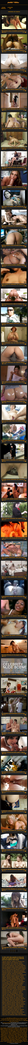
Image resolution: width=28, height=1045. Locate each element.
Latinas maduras (11, 1037)
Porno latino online (23, 1033)
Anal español (12, 1039)
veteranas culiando (10, 976)
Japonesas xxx (18, 1039)
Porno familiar (16, 1029)
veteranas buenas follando (19, 972)
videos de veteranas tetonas (8, 1004)
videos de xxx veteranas (9, 1005)
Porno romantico (18, 1035)
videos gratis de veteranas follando (15, 1006)
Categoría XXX (10, 8)
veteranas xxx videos (17, 992)
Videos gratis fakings (5, 1039)
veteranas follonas (13, 985)
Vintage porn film (18, 1019)
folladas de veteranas (17, 961)
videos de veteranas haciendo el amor (15, 1002)
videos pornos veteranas (17, 1013)
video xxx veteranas (18, 996)
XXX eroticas (24, 1035)
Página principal (3, 8)
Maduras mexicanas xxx (9, 1028)
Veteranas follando (14, 2)
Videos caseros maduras (14, 1033)
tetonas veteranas (19, 966)
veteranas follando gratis (8, 984)
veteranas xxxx (5, 993)
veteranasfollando (14, 993)
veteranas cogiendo (6, 973)
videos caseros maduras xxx (8, 997)
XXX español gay (11, 1030)
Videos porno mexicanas (22, 1032)
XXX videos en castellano (11, 1032)
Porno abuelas (3, 1027)
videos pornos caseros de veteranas (10, 1010)
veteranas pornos (21, 988)
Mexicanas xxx (22, 1029)
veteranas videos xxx (7, 990)
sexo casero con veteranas (17, 964)
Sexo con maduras (10, 1027)
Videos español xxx (23, 1028)
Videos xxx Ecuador (8, 1041)
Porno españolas (4, 1037)
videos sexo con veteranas (8, 1014)
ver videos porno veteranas (18, 970)
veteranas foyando (12, 986)
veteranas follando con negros (16, 982)
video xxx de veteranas (7, 996)
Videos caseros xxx (4, 1034)
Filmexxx (16, 1020)
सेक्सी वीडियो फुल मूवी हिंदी (10, 1018)
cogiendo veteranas (6, 961)
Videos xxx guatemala (19, 1037)
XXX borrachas (6, 1040)
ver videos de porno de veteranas (12, 969)
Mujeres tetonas (12, 1040)
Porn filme (24, 1019)
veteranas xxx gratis (6, 992)
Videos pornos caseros (13, 1038)
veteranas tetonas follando (19, 989)
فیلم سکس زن (3, 1018)
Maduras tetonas (17, 1042)
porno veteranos (14, 962)
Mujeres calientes (23, 1036)
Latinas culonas (4, 1036)
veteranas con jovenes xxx (12, 974)
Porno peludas (19, 1040)
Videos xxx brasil (18, 1030)
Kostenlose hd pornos (11, 1019)
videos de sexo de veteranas (13, 998)
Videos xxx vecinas (4, 1029)
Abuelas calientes (4, 1033)
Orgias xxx (25, 1041)
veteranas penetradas (11, 988)
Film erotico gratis (10, 1020)
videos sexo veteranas (20, 1014)
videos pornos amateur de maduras (15, 1009)
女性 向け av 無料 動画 (23, 1020)
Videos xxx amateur (13, 1034)
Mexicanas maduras (19, 1027)
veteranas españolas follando (13, 978)
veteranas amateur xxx (7, 972)
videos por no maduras (7, 1008)
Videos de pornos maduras (17, 1041)
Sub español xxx (10, 1042)
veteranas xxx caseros (17, 990)
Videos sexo (17, 1036)
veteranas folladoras (11, 981)
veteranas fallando (13, 980)
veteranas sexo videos (7, 989)
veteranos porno (19, 994)
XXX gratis (11, 1029)
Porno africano (11, 1035)
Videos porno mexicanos (22, 1034)
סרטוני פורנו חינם (3, 1020)
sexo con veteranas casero (8, 966)
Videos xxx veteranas (22, 1038)
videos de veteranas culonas (8, 1001)
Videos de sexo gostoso (14, 1021)
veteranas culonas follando (13, 977)
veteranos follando (11, 994)
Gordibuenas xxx (4, 1035)
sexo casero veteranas (20, 965)
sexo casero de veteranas (8, 965)
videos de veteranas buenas (16, 1000)
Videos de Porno (11, 1036)
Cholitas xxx (16, 1028)
